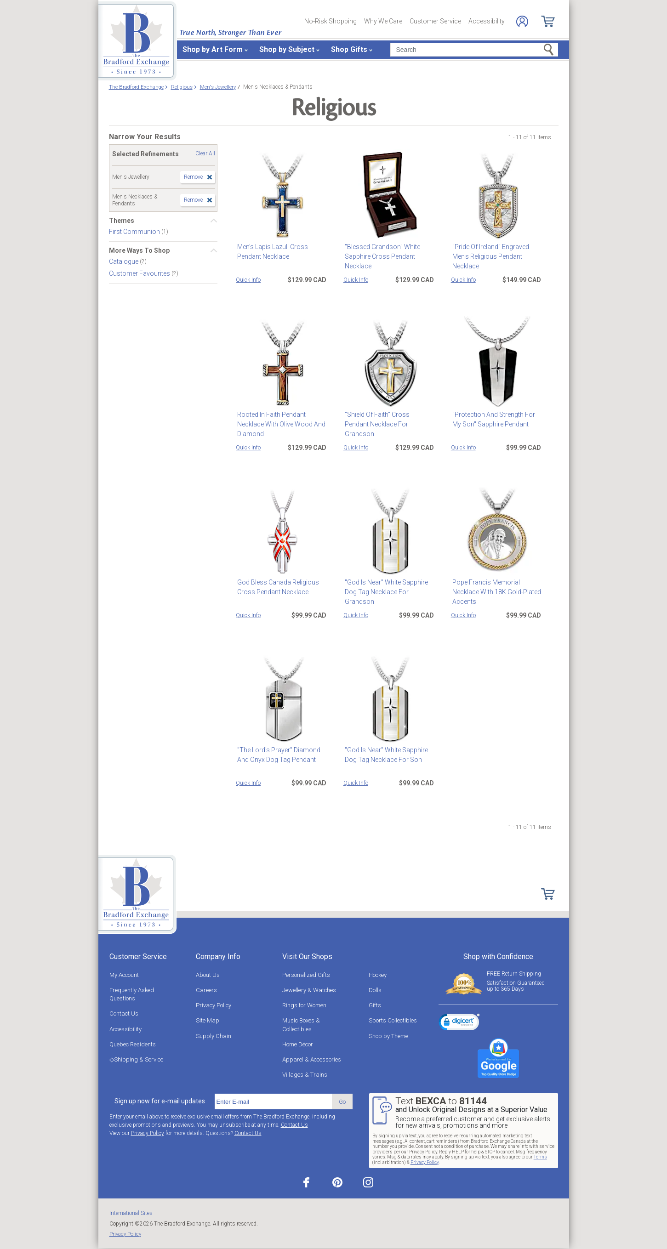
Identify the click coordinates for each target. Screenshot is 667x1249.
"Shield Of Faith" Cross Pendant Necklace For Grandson (388, 419)
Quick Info (248, 280)
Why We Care (383, 21)
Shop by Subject (286, 49)
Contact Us (123, 1013)
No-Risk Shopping (330, 21)
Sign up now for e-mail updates (159, 1101)
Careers (206, 990)
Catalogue (124, 261)
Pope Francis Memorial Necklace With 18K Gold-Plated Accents (495, 592)
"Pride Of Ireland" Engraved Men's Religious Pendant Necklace (489, 256)
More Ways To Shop (139, 250)
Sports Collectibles (393, 1020)
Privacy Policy (213, 1005)
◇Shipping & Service (136, 1059)
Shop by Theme (388, 1036)
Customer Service (435, 21)
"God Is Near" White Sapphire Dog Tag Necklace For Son (385, 754)
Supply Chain (213, 1036)
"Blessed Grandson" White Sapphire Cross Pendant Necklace (381, 256)
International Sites (131, 1213)
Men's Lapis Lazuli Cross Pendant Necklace (271, 251)
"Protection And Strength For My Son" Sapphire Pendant (492, 419)
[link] (459, 1023)
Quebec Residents (132, 1044)
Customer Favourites (140, 273)
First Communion (135, 231)
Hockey (378, 974)
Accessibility (486, 21)
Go (342, 1101)
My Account (124, 974)
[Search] (474, 50)
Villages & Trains (304, 1074)
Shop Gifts (349, 49)
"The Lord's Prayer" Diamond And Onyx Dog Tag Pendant (277, 754)
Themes (121, 220)
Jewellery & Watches (309, 990)
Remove (193, 177)
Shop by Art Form (212, 49)
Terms (540, 1156)
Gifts (375, 1005)
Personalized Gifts (306, 974)
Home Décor (297, 1044)
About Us (208, 974)
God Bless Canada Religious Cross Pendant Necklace (277, 587)
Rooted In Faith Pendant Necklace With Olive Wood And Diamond (280, 424)
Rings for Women (304, 1005)
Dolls (375, 990)
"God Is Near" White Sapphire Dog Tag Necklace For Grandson (385, 592)
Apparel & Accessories (311, 1059)
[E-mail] (273, 1101)
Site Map (207, 1020)
